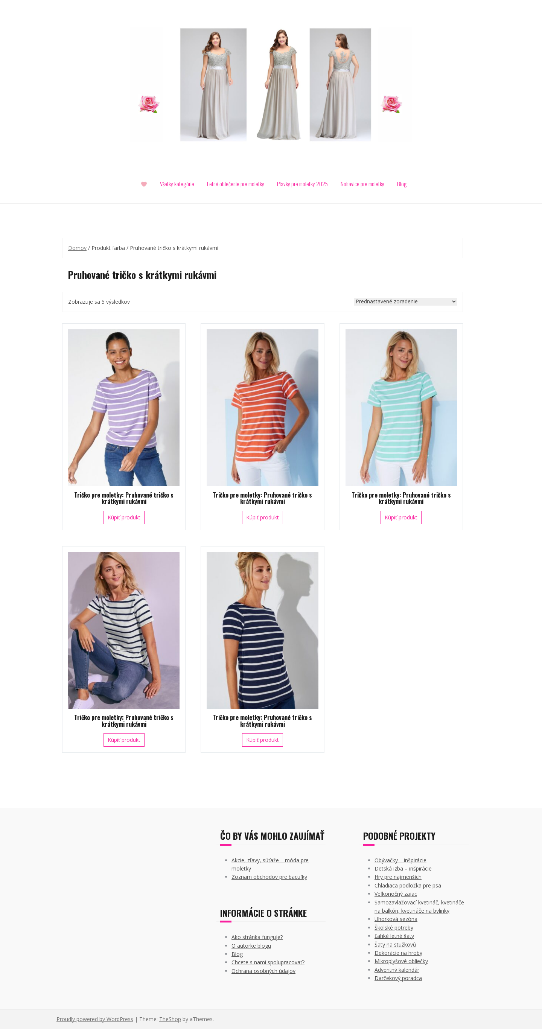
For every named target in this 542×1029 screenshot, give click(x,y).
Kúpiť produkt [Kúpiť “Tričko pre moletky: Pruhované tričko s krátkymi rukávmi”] (124, 517)
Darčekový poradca (398, 978)
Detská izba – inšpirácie (403, 868)
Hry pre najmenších (398, 876)
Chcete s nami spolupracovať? (267, 962)
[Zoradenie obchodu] (405, 302)
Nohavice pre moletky (362, 184)
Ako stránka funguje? (257, 937)
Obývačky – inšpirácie (400, 860)
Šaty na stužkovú (395, 944)
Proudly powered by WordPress (94, 1019)
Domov (77, 247)
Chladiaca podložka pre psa (408, 885)
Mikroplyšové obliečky (401, 961)
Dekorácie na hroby (398, 952)
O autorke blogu (251, 945)
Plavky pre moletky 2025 (302, 184)
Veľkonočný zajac (396, 893)
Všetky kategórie (177, 184)
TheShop (170, 1019)
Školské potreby (394, 927)
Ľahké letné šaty (394, 935)
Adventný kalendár (397, 969)
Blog (402, 184)
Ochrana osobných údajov (263, 970)
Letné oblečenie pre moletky (235, 184)
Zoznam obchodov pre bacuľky (269, 876)
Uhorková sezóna (396, 918)
